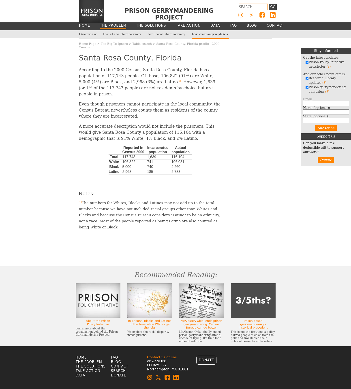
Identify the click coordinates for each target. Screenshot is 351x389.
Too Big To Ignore (114, 43)
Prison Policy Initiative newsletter (325, 64)
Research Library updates (320, 80)
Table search (142, 43)
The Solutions (91, 366)
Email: (308, 99)
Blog (116, 362)
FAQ (114, 357)
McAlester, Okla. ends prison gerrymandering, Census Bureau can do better (201, 324)
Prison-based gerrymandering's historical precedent (253, 324)
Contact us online (162, 357)
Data (80, 375)
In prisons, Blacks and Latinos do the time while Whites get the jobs (149, 324)
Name (316, 108)
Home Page (87, 43)
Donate (326, 160)
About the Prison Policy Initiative (98, 322)
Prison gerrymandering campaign (325, 89)
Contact (119, 366)
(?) (329, 66)
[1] (179, 81)
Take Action (88, 371)
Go (272, 7)
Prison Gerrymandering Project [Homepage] (169, 14)
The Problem (89, 362)
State (316, 116)
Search (118, 371)
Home (81, 357)
